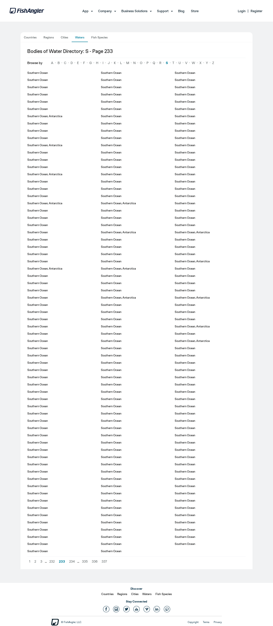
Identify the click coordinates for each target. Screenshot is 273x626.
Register (256, 11)
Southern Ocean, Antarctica (44, 116)
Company (105, 11)
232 (52, 561)
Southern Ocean (37, 73)
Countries (30, 37)
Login (241, 11)
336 (94, 561)
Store (195, 11)
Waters (79, 37)
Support (162, 11)
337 (104, 561)
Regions (49, 37)
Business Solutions (134, 11)
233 (62, 561)
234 (72, 561)
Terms (206, 622)
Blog (181, 11)
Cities (64, 37)
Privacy (218, 622)
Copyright (193, 622)
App (85, 11)
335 (85, 561)
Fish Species (99, 37)
